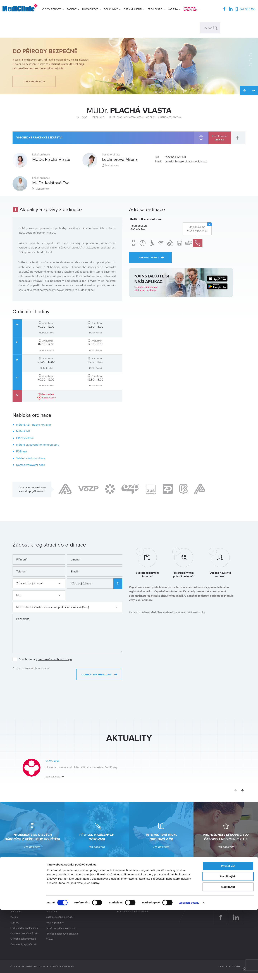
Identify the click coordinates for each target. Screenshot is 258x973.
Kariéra (14, 917)
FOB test (21, 451)
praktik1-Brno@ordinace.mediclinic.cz (186, 161)
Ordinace (98, 117)
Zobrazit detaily (189, 965)
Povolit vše (228, 929)
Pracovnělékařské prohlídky (132, 911)
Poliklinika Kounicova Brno (96, 896)
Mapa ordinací (53, 895)
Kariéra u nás (160, 895)
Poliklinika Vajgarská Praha (96, 890)
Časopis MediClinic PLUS (59, 917)
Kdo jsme (15, 890)
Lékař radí (51, 911)
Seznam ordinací (55, 890)
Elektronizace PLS (127, 906)
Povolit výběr (228, 939)
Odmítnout (228, 950)
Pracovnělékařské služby (131, 890)
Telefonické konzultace (30, 458)
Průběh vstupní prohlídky (60, 906)
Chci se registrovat (56, 901)
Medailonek (40, 189)
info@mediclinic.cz (233, 896)
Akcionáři (15, 912)
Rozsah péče (124, 895)
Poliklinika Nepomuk (93, 902)
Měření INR (23, 431)
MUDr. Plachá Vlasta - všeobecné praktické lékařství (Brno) (66, 607)
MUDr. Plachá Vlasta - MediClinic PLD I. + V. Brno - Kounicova (145, 117)
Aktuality (15, 895)
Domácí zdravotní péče (30, 465)
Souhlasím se (45, 659)
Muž (38, 595)
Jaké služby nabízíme (22, 901)
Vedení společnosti (21, 906)
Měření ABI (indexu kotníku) (33, 425)
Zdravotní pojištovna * (38, 583)
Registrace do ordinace (219, 137)
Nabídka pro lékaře (163, 901)
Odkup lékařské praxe (165, 890)
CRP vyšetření (25, 438)
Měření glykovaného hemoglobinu (37, 445)
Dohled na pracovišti (128, 901)
